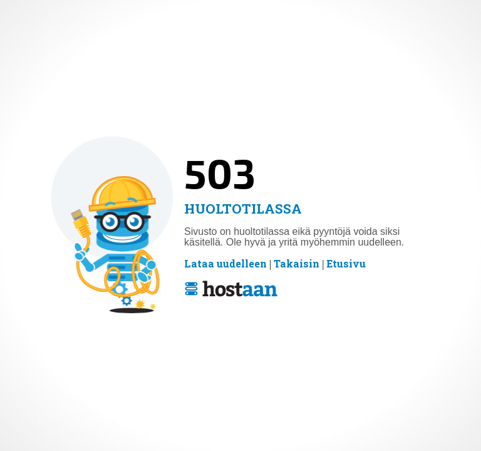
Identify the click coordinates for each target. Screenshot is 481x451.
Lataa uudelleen (225, 263)
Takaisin (296, 263)
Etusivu (346, 263)
